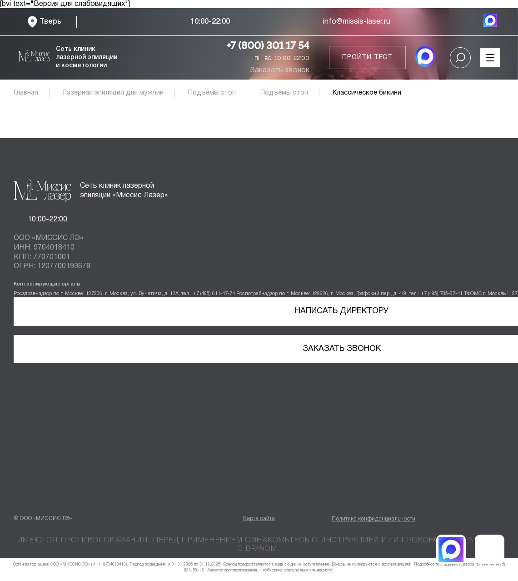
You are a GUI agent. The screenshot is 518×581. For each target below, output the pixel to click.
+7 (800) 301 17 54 (268, 45)
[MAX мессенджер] (490, 22)
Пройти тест (367, 57)
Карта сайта (259, 518)
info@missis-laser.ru (356, 21)
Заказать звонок (279, 70)
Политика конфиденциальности (373, 518)
